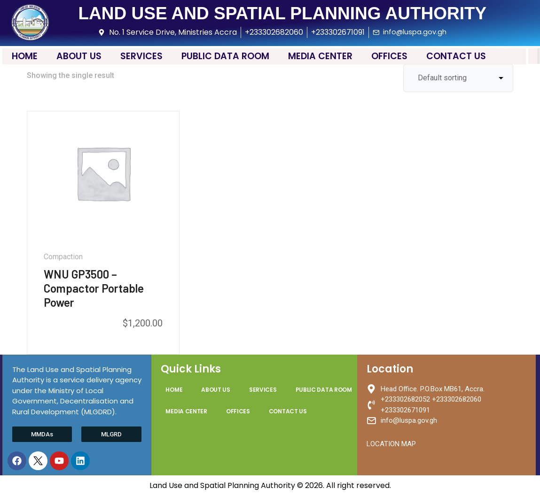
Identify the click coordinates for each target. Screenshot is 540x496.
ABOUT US (79, 56)
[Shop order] (458, 78)
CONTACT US (456, 56)
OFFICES (389, 56)
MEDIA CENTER (320, 56)
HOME (25, 56)
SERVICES (141, 56)
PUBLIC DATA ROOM (225, 56)
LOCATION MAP (391, 444)
